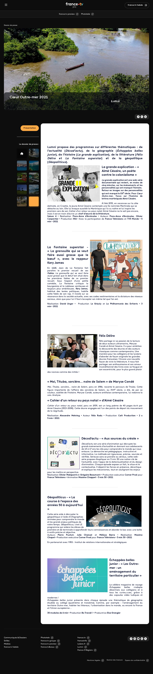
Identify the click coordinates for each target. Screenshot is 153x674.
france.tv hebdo (135, 5)
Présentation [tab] (30, 128)
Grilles (6, 641)
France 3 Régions (85, 650)
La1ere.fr (81, 644)
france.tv (81, 638)
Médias (7, 644)
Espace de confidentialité (135, 660)
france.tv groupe (48, 641)
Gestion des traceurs (115, 660)
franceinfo (82, 641)
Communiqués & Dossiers (15, 638)
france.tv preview (67, 14)
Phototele (85, 14)
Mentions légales (93, 660)
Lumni (80, 647)
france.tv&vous (47, 647)
